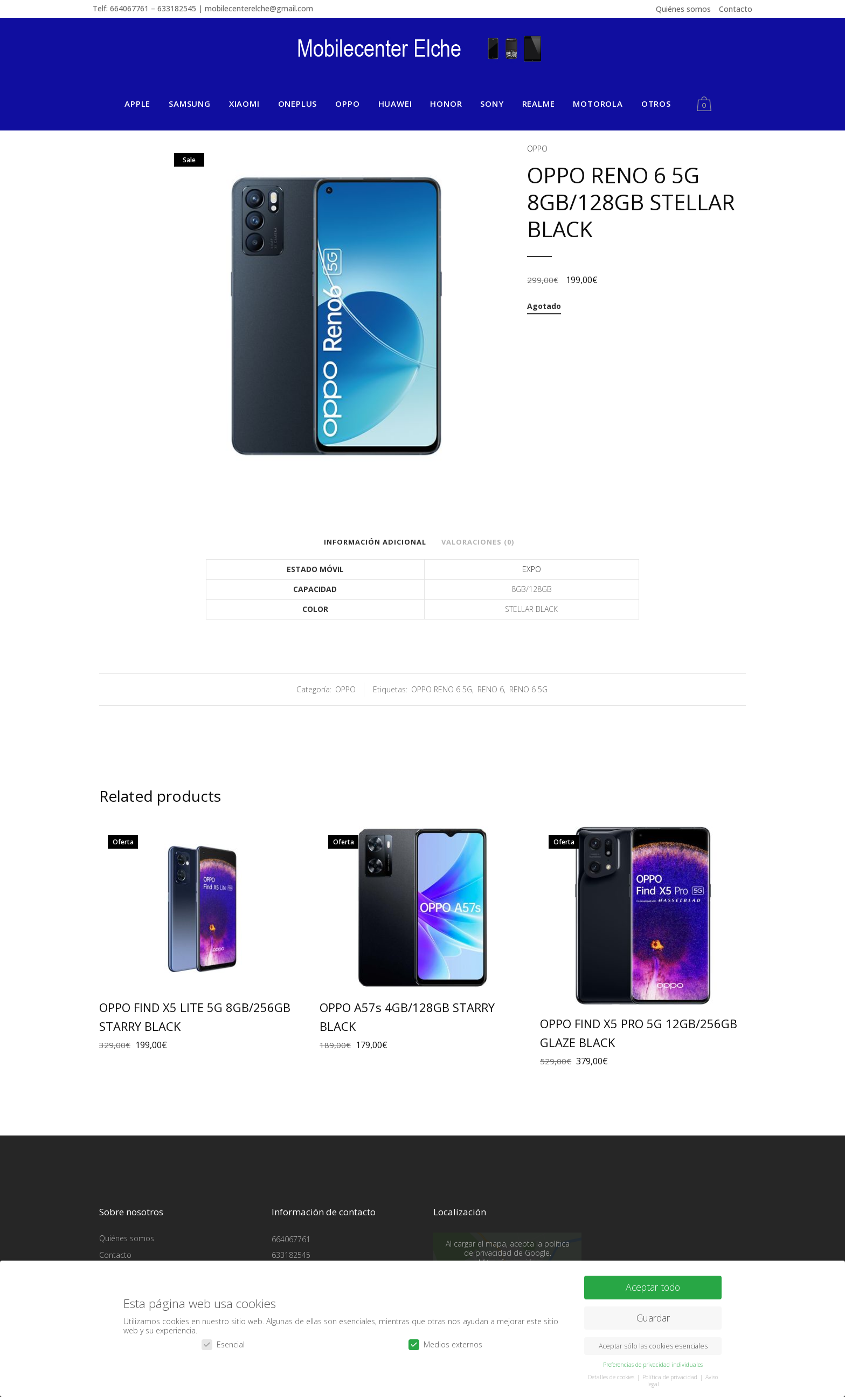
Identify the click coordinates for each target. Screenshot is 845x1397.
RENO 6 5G (528, 689)
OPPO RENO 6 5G (441, 689)
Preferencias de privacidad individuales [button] (653, 1364)
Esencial (223, 1344)
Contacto (735, 9)
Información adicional (375, 542)
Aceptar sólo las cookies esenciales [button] (653, 1346)
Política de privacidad (670, 1377)
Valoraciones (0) (477, 542)
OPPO (537, 148)
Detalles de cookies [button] (612, 1377)
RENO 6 (490, 689)
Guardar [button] (653, 1317)
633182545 (291, 1255)
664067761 (291, 1239)
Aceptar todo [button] (653, 1287)
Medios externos (445, 1344)
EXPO (531, 569)
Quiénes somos (683, 9)
